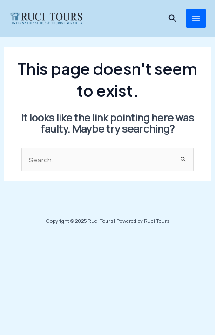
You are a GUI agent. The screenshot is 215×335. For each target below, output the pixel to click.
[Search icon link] (172, 19)
